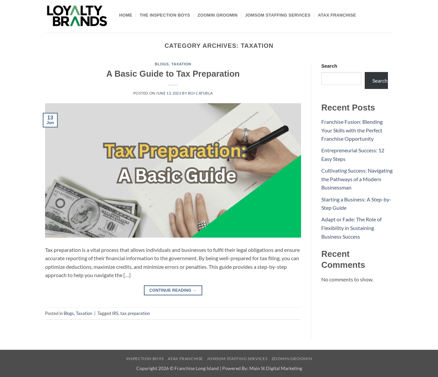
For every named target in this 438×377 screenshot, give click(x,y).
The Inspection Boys (165, 15)
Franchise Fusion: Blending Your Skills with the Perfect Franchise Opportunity (352, 130)
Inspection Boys (145, 358)
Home (125, 15)
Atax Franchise (337, 15)
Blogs (162, 64)
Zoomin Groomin (218, 15)
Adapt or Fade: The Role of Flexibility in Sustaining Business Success (351, 227)
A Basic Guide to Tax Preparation (173, 73)
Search (329, 66)
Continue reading (173, 290)
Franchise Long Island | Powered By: (211, 368)
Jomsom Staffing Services (278, 15)
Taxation (181, 64)
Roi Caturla (200, 93)
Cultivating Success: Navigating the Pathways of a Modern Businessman (357, 178)
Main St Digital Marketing (275, 368)
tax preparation (135, 313)
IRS (115, 313)
